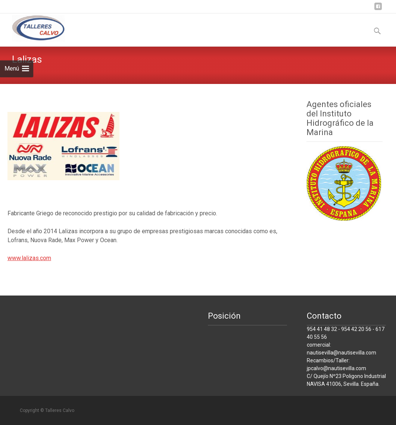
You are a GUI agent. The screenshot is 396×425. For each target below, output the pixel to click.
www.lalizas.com (29, 258)
